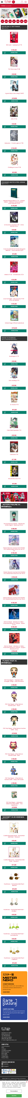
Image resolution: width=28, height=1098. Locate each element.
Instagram (5, 1066)
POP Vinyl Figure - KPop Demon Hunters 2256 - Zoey (14, 729)
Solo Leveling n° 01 (14, 380)
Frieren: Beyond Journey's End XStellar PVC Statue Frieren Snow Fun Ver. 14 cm (14, 549)
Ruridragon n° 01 (14, 356)
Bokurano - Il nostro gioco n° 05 (14, 143)
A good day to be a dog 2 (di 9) (14, 93)
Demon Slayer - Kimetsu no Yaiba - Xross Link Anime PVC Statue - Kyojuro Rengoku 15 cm (14, 647)
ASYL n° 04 (14, 119)
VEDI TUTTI (4, 28)
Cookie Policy (5, 1056)
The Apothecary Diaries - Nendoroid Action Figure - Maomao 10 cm (14, 524)
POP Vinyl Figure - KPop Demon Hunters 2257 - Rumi (14, 704)
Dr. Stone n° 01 (14, 404)
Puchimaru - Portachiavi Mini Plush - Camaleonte (14, 934)
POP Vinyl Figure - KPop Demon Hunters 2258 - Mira (14, 754)
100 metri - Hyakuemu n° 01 (14, 45)
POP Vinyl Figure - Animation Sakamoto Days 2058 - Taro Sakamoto (14, 803)
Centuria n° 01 (14, 454)
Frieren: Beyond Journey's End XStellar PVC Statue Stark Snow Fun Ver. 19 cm (14, 598)
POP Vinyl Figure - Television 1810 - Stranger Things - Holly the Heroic (14, 680)
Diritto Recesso (5, 1052)
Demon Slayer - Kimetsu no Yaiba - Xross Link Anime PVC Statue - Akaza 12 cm (14, 623)
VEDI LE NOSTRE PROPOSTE (8, 339)
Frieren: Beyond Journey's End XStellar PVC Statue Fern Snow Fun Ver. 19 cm (14, 572)
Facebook (5, 1064)
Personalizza (14, 1091)
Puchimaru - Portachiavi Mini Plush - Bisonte (14, 884)
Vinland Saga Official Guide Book (14, 323)
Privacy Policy (5, 1057)
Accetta (14, 1095)
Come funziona (5, 1046)
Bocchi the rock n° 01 (14, 478)
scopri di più (6, 992)
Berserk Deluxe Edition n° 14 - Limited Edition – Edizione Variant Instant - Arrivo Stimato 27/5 (14, 202)
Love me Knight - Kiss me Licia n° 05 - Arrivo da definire (14, 299)
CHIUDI (26, 1082)
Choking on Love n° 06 (14, 167)
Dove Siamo (5, 1055)
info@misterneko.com (11, 1040)
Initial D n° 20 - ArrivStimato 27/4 (14, 274)
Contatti (4, 1049)
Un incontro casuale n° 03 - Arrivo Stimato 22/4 (14, 225)
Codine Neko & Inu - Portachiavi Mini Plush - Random (14, 860)
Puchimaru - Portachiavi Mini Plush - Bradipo (14, 910)
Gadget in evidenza (13, 817)
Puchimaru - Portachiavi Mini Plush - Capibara (14, 958)
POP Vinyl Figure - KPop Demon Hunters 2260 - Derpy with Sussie (14, 778)
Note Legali (4, 1053)
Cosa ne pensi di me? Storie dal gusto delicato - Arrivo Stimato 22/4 (14, 249)
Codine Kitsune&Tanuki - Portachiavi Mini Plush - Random (14, 836)
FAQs (3, 1047)
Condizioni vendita (6, 1050)
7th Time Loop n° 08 (14, 69)
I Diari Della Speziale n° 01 (14, 430)
